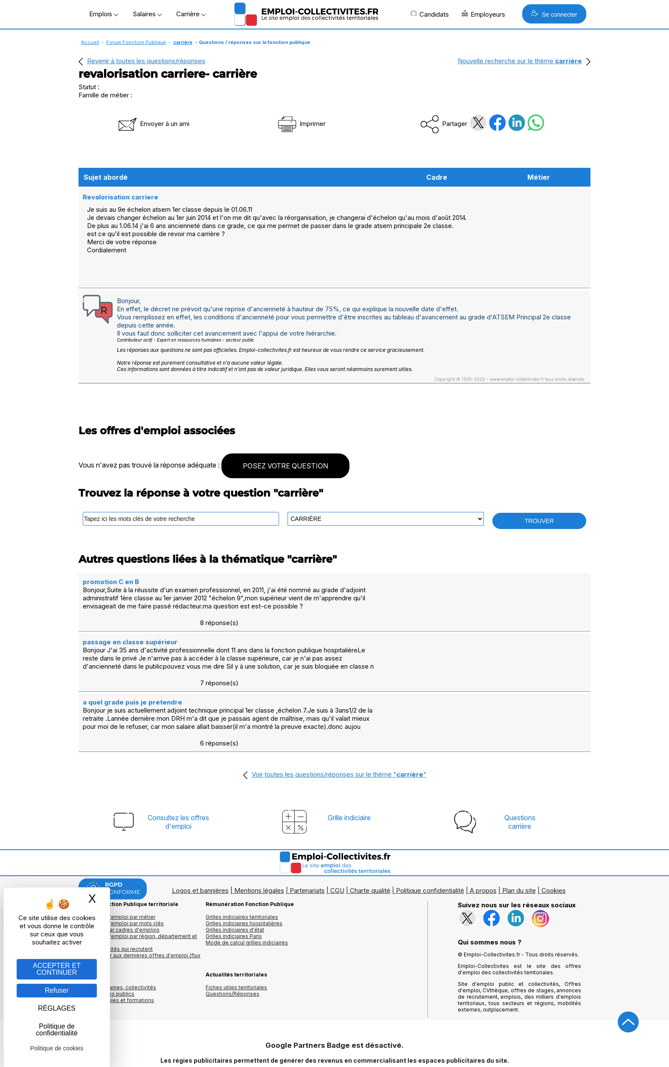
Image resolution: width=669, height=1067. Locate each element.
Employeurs (483, 14)
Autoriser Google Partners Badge (334, 1046)
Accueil (90, 42)
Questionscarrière (519, 771)
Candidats (429, 14)
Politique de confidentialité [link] (57, 1030)
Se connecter (554, 14)
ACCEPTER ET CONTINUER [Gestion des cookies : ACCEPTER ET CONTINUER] (57, 969)
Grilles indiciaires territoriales (242, 866)
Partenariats (307, 840)
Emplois (103, 14)
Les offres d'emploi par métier (117, 866)
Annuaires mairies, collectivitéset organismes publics (117, 939)
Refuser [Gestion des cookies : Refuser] (57, 990)
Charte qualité (370, 840)
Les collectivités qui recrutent (116, 898)
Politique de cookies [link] (57, 1048)
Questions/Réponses (232, 943)
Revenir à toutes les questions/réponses (146, 61)
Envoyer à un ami (153, 124)
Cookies (553, 840)
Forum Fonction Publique (136, 42)
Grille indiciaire (349, 767)
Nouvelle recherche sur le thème (520, 61)
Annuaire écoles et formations (116, 949)
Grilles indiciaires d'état (235, 879)
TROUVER (539, 520)
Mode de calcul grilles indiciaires (247, 892)
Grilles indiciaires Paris (234, 885)
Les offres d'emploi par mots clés (121, 872)
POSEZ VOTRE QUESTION (285, 465)
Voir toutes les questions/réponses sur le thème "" (339, 723)
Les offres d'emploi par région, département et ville (138, 888)
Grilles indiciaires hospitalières (244, 872)
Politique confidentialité (430, 840)
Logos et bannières (200, 840)
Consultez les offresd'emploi (178, 771)
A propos (483, 840)
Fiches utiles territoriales (236, 936)
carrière (182, 42)
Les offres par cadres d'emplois (119, 879)
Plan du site (519, 840)
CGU (337, 840)
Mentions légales (259, 840)
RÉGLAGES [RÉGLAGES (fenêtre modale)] (57, 1008)
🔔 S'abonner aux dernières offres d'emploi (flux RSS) (140, 907)
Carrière (191, 14)
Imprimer (301, 124)
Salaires (147, 14)
